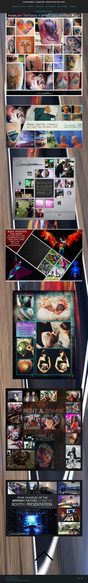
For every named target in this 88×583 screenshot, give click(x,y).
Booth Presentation (44, 11)
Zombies (72, 6)
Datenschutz (15, 578)
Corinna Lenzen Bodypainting (44, 2)
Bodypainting (51, 6)
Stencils (31, 6)
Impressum (9, 578)
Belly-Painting (63, 6)
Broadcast (40, 6)
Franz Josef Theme (17, 580)
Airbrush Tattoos (19, 6)
